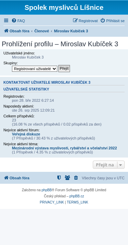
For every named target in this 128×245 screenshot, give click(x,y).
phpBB (47, 190)
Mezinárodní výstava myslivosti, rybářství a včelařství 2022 (64, 148)
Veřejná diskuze (26, 134)
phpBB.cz (76, 196)
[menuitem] (18, 21)
